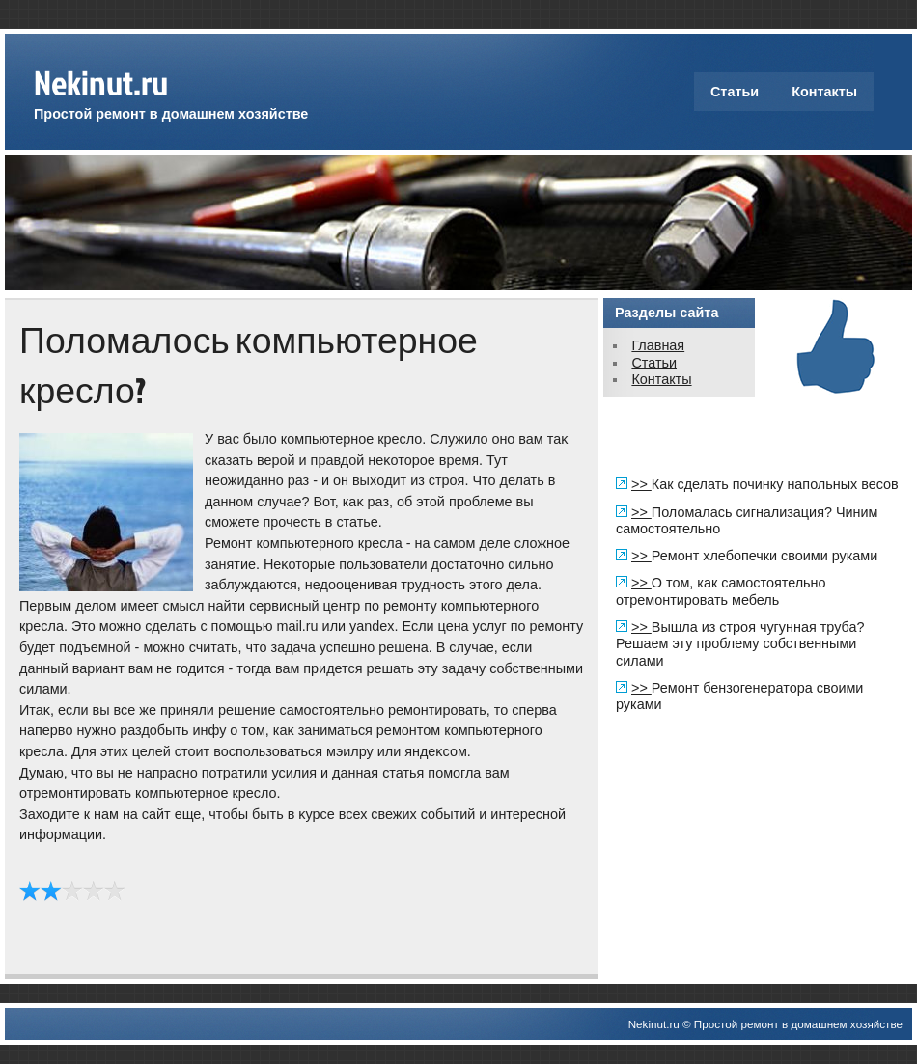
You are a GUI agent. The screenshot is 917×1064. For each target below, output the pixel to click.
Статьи (734, 91)
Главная (657, 345)
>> (641, 484)
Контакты (824, 91)
